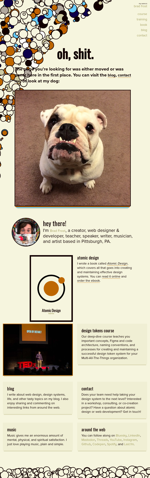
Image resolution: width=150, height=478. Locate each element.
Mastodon (88, 443)
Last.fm (129, 448)
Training (142, 19)
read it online (111, 276)
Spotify (111, 448)
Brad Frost (60, 230)
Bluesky (121, 439)
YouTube (116, 443)
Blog (144, 30)
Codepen (98, 448)
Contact (142, 35)
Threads (102, 443)
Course (142, 14)
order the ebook (88, 280)
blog (112, 75)
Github (86, 448)
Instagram (130, 443)
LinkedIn (134, 439)
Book (143, 25)
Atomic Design (88, 257)
